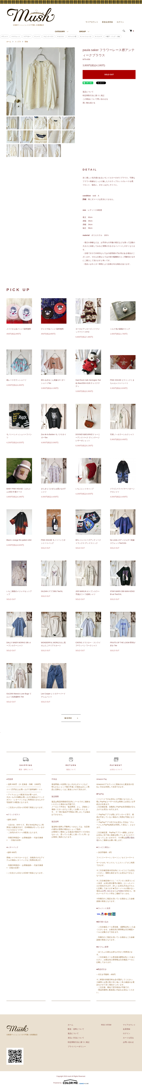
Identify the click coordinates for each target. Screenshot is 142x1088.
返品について (88, 92)
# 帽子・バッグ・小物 (113, 36)
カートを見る (128, 1038)
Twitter (120, 891)
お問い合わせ (107, 891)
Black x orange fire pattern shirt (18, 540)
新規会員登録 (107, 22)
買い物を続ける (89, 103)
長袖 (26, 42)
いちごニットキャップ (85, 489)
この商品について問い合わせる (95, 99)
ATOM (108, 1025)
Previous (10, 81)
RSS (103, 1025)
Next (71, 81)
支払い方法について (76, 1038)
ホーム (8, 42)
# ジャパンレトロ (85, 36)
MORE (68, 718)
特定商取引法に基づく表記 (93, 95)
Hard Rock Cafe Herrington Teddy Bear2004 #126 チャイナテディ (88, 383)
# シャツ (37, 36)
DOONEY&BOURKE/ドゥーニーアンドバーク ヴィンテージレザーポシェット (88, 437)
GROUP (82, 31)
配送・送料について (76, 1029)
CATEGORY (60, 31)
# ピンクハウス (48, 36)
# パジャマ (98, 36)
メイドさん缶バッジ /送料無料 (18, 329)
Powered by (71, 1082)
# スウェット (16, 36)
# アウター (27, 36)
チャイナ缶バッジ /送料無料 (52, 329)
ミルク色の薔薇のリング (120, 329)
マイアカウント (91, 22)
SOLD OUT (109, 74)
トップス (18, 42)
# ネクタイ (60, 36)
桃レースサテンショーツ (16, 380)
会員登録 (126, 1029)
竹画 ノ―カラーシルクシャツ (122, 434)
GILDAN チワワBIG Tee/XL (52, 591)
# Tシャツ (5, 36)
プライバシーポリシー (77, 1046)
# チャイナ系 (72, 36)
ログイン (120, 22)
